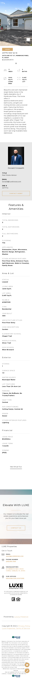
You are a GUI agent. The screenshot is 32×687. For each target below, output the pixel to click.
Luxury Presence (21, 617)
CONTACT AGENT (16, 193)
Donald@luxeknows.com (11, 181)
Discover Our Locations (15, 578)
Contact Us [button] (16, 528)
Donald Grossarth (16, 168)
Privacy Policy (24, 626)
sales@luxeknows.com (14, 556)
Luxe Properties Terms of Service (16, 628)
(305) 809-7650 (11, 561)
